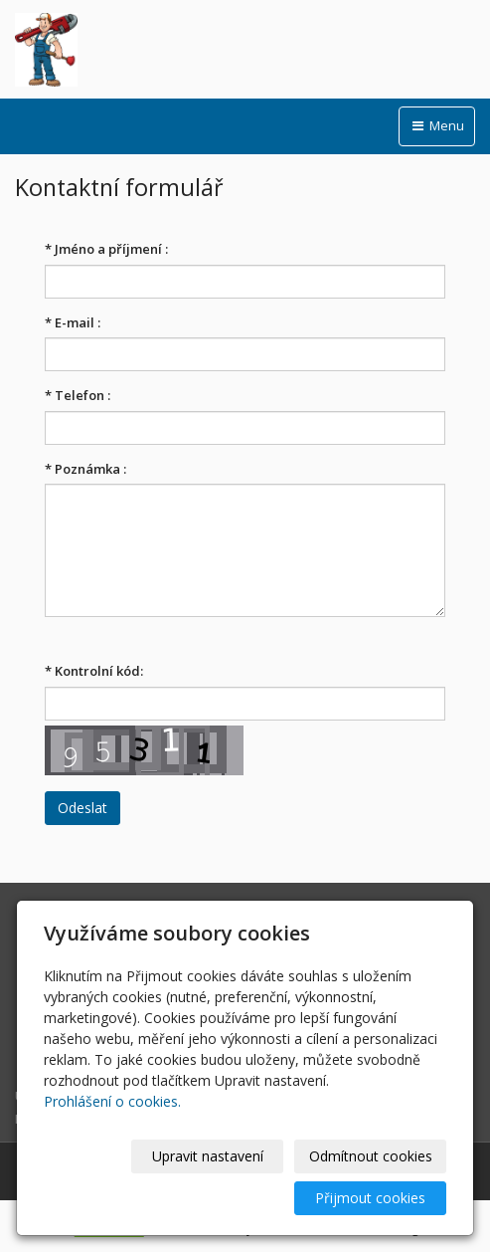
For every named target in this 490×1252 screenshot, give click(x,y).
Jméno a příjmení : (106, 249)
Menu (436, 125)
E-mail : (72, 322)
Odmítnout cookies (370, 1156)
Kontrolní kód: (94, 671)
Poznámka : (85, 469)
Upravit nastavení (207, 1156)
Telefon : (77, 395)
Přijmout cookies (370, 1197)
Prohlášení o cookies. (112, 1101)
